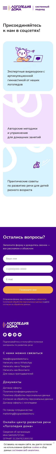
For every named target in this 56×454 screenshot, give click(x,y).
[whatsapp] (5, 334)
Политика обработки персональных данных (26, 395)
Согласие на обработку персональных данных (28, 399)
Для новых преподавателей (18, 373)
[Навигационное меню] (5, 8)
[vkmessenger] (15, 334)
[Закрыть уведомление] (53, 442)
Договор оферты (12, 388)
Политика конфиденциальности (20, 391)
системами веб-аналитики (25, 450)
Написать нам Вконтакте (16, 370)
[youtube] (20, 334)
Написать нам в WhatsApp (17, 362)
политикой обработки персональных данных (22, 302)
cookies (35, 447)
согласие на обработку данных (16, 304)
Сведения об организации (16, 431)
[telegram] (10, 334)
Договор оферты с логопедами (20, 402)
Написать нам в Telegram (16, 366)
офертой (41, 299)
